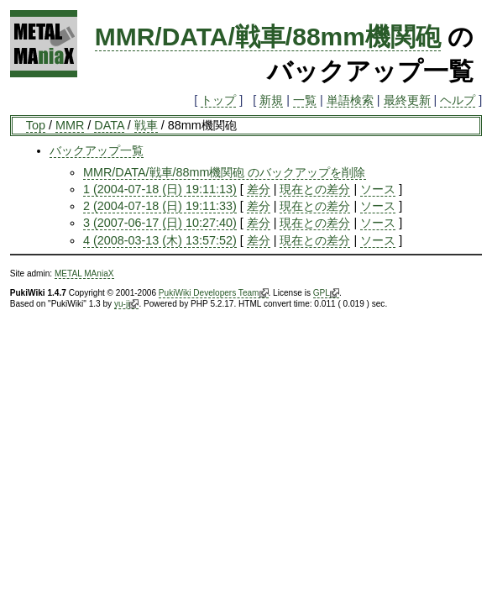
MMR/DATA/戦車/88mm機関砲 (268, 36)
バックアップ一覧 (97, 150)
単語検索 (350, 100)
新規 (271, 100)
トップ (218, 100)
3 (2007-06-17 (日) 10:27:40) (160, 222)
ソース (377, 189)
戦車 (146, 125)
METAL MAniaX (84, 273)
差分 (258, 189)
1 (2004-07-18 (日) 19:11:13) (160, 189)
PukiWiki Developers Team (214, 293)
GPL (326, 293)
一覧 (305, 100)
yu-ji (126, 304)
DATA (108, 125)
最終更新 (407, 100)
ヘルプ (457, 100)
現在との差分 (315, 189)
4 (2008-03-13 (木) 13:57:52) (160, 240)
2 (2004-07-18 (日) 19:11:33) (160, 206)
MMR (69, 125)
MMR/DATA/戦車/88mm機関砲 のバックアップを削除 (224, 172)
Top (35, 125)
